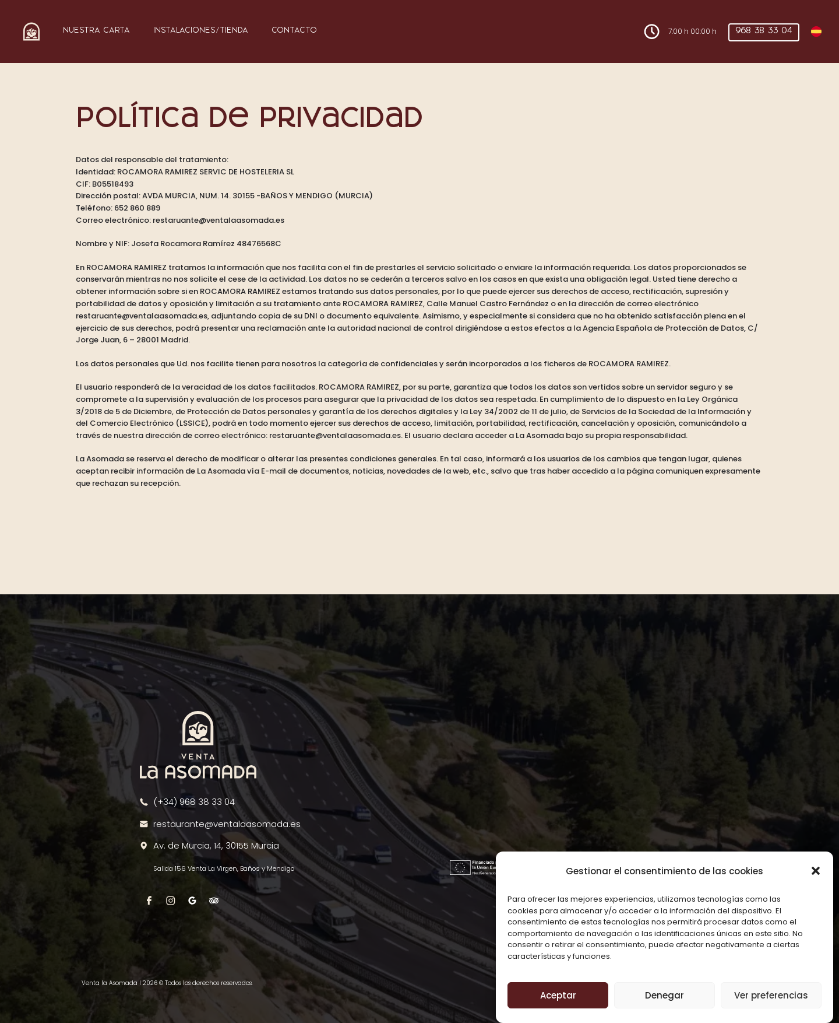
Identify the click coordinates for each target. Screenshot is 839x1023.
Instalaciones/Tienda (200, 30)
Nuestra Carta (96, 30)
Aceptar (558, 996)
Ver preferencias (771, 996)
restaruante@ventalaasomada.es (218, 220)
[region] (600, 779)
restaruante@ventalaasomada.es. (336, 435)
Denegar (664, 996)
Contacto (294, 30)
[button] (816, 871)
